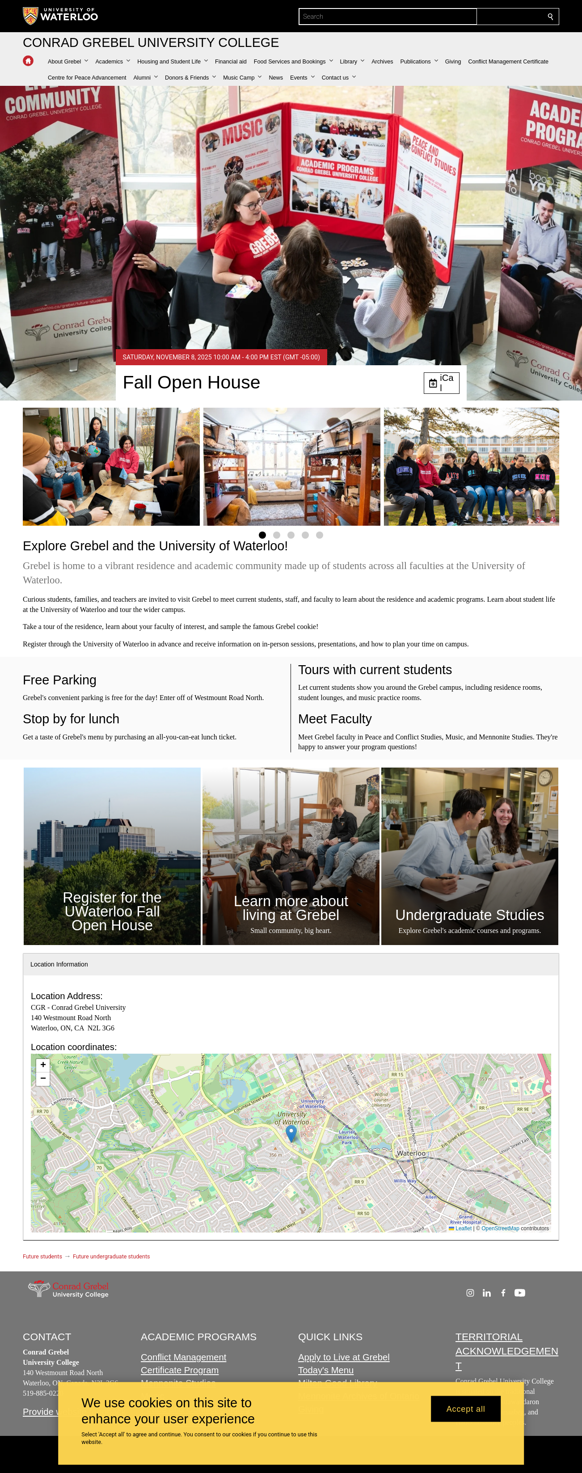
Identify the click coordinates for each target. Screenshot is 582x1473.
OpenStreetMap (500, 1228)
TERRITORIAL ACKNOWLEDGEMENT (506, 1351)
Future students (42, 1256)
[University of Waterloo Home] (61, 16)
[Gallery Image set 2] (276, 535)
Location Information (59, 964)
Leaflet (460, 1228)
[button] (68, 62)
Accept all (466, 1408)
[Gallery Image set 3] (291, 535)
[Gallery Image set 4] (305, 535)
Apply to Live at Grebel (344, 1358)
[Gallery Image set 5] (319, 535)
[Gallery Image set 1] (262, 535)
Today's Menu (326, 1371)
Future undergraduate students (111, 1256)
